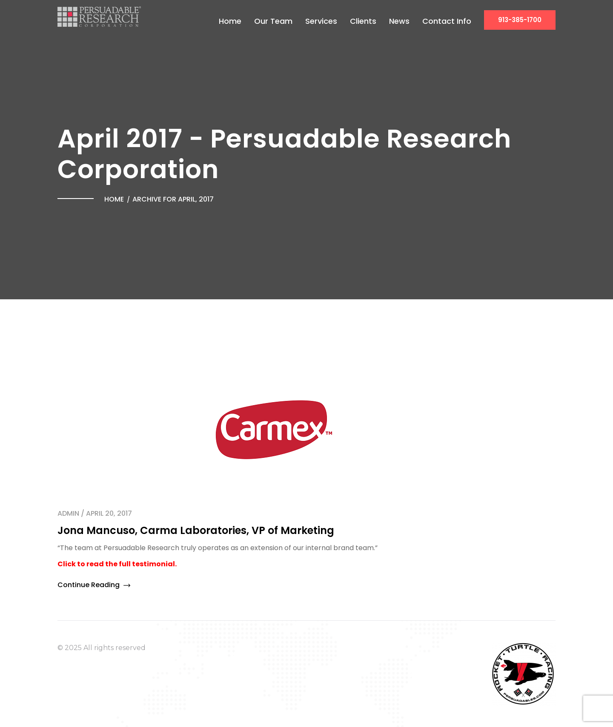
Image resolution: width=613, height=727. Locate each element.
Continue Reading (93, 585)
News (399, 21)
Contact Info (446, 21)
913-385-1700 (519, 19)
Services (321, 21)
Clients (363, 21)
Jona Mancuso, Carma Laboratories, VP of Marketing (195, 530)
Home (230, 21)
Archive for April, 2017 (173, 199)
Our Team (273, 21)
